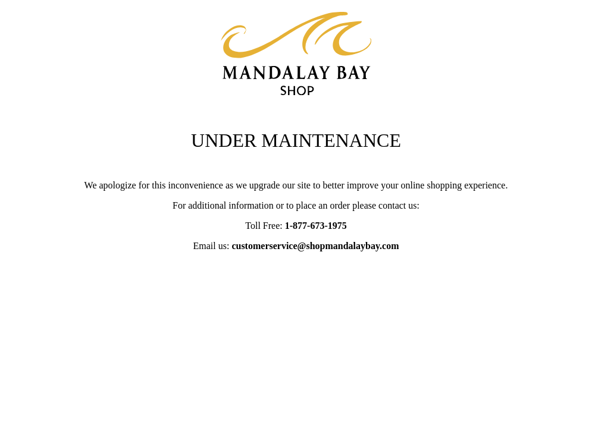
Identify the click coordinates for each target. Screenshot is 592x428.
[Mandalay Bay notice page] (296, 90)
